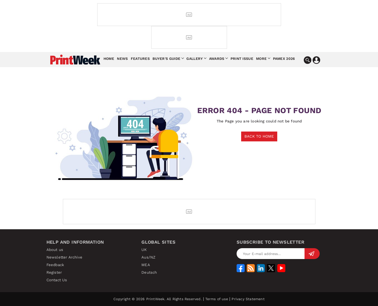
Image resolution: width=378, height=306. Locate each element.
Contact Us (56, 280)
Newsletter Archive (64, 257)
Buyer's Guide (166, 59)
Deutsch (149, 272)
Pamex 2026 (284, 59)
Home (109, 59)
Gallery (194, 59)
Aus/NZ (148, 257)
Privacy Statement (248, 299)
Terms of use (216, 299)
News (122, 59)
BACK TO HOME (259, 136)
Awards (216, 59)
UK (144, 249)
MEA (145, 265)
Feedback (55, 265)
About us (54, 249)
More (261, 59)
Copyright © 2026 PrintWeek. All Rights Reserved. (157, 299)
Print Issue (242, 59)
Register (54, 272)
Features (140, 59)
